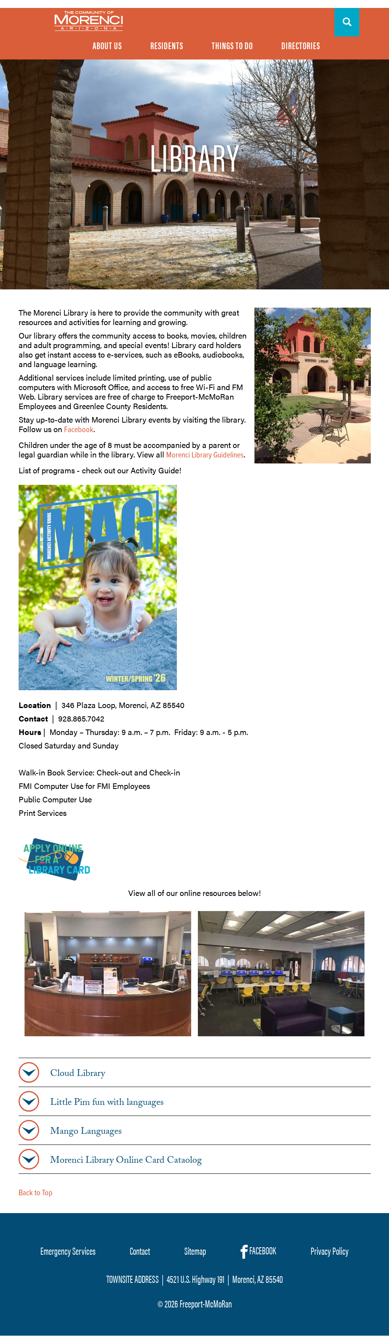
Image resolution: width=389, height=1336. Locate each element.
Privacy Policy (330, 1250)
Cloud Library (77, 1075)
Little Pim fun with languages (107, 1104)
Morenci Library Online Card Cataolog (126, 1161)
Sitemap (195, 1250)
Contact (140, 1250)
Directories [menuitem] (300, 45)
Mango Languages (86, 1132)
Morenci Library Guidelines (205, 455)
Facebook (78, 430)
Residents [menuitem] (166, 45)
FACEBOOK (258, 1251)
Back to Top (36, 1193)
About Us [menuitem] (107, 45)
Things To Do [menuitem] (232, 45)
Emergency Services (67, 1250)
